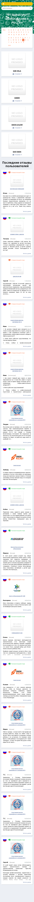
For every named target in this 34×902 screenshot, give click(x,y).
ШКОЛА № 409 (17, 276)
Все (4, 30)
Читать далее (27, 211)
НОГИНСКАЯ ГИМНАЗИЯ (17, 188)
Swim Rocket (17, 465)
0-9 (9, 45)
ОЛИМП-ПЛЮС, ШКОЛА (17, 234)
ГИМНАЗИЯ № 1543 (17, 633)
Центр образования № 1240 (17, 596)
